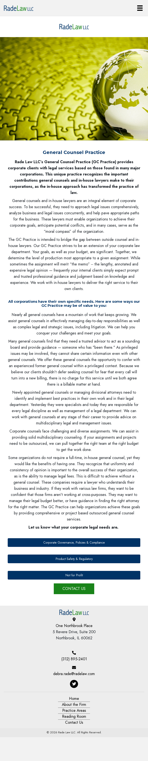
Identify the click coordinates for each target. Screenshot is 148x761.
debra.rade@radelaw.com (74, 674)
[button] (74, 542)
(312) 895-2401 (74, 659)
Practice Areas (74, 710)
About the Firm (74, 704)
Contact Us (74, 722)
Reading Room (74, 716)
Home (74, 698)
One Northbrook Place (74, 626)
